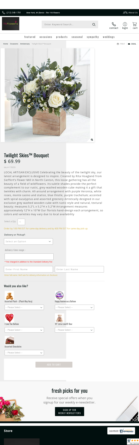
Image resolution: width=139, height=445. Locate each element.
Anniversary (25, 41)
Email (132, 41)
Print (121, 41)
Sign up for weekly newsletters (69, 333)
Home (5, 41)
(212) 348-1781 (13, 12)
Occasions (14, 41)
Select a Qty (76, 137)
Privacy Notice (93, 410)
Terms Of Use (78, 410)
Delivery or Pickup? (80, 154)
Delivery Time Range (80, 169)
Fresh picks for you (69, 317)
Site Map (128, 410)
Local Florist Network (112, 410)
